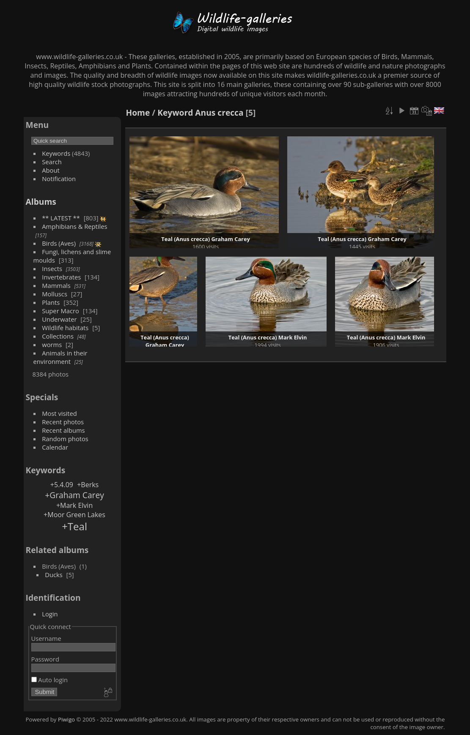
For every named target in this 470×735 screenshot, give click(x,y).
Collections (58, 336)
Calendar (55, 447)
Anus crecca (219, 112)
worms (52, 344)
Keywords (56, 153)
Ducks (54, 574)
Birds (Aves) (59, 243)
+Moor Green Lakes (74, 514)
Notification (59, 178)
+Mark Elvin (74, 505)
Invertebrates (61, 277)
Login (50, 614)
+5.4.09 (61, 484)
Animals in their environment (60, 357)
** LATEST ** (61, 218)
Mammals (56, 285)
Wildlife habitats (65, 327)
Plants (51, 302)
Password (45, 659)
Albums (41, 201)
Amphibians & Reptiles (74, 226)
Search (52, 161)
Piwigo (66, 719)
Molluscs (54, 294)
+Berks (88, 484)
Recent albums (63, 430)
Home (138, 112)
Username (46, 638)
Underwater (59, 319)
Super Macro (60, 310)
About (50, 170)
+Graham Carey (74, 495)
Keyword (175, 112)
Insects (52, 268)
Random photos (65, 438)
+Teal (74, 526)
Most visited (59, 413)
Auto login (49, 679)
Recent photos (63, 422)
